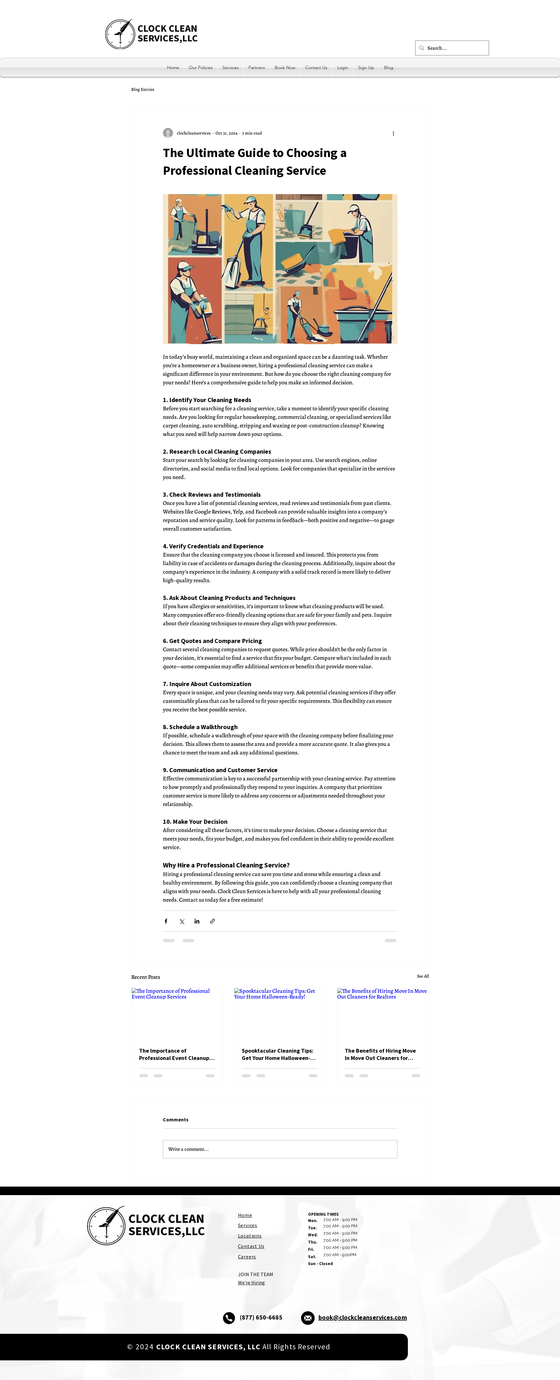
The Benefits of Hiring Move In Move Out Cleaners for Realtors (380, 1054)
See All (423, 976)
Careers (247, 1256)
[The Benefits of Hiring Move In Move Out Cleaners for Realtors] (383, 1013)
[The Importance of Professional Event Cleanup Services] (177, 1013)
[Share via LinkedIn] (197, 921)
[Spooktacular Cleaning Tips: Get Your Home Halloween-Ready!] (280, 1013)
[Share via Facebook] (166, 921)
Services (247, 1225)
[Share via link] (212, 921)
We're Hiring (251, 1282)
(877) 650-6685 (261, 1317)
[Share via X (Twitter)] (181, 921)
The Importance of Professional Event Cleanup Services (174, 1054)
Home (245, 1215)
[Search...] (451, 48)
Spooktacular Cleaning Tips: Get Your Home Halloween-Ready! (277, 1054)
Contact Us (251, 1246)
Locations (250, 1235)
